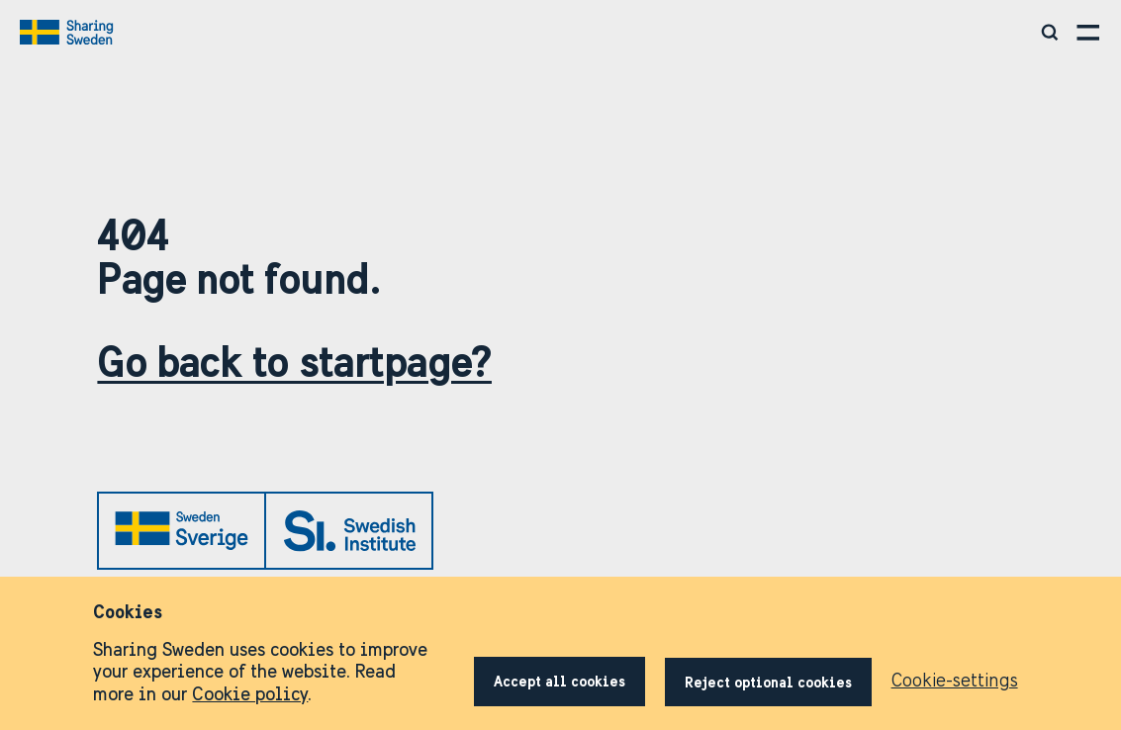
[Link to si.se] (349, 530)
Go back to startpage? (294, 361)
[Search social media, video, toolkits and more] (1051, 32)
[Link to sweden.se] (181, 531)
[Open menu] (1088, 32)
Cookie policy (250, 694)
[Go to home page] (69, 33)
